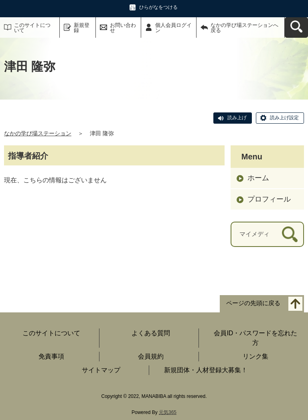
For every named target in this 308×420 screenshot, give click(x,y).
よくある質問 (151, 333)
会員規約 (151, 356)
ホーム (258, 178)
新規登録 (81, 27)
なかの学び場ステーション (37, 133)
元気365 (167, 412)
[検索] (290, 234)
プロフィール (269, 199)
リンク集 (255, 356)
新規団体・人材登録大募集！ (205, 370)
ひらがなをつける (158, 7)
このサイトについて (32, 27)
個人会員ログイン (173, 27)
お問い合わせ (123, 27)
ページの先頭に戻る (253, 303)
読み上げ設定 (284, 117)
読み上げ (237, 117)
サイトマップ (101, 370)
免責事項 (51, 356)
